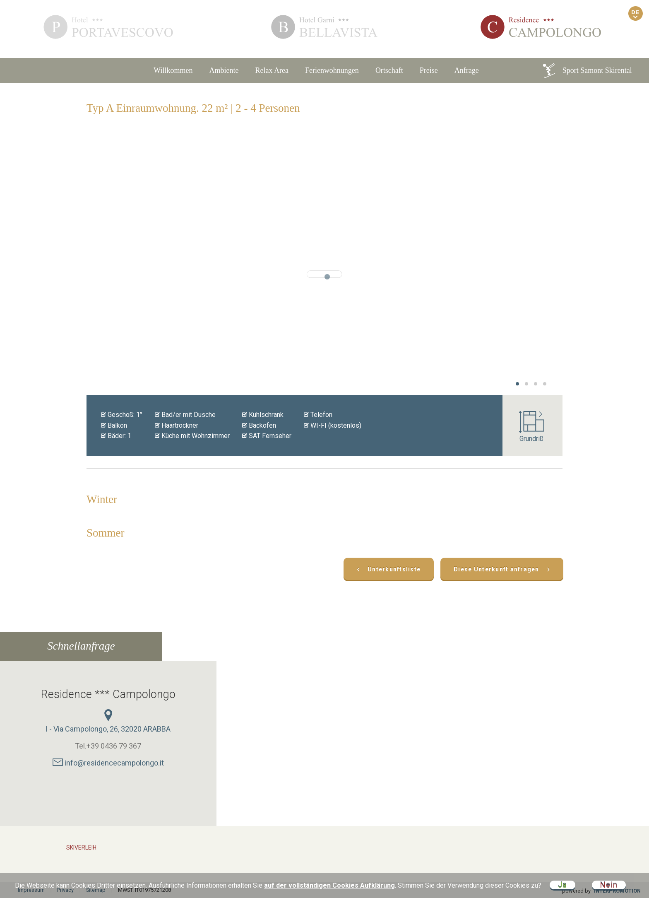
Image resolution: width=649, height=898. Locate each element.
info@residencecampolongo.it (108, 762)
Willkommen (173, 70)
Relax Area (271, 70)
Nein (609, 885)
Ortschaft (389, 70)
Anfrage (466, 70)
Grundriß (531, 427)
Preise (429, 70)
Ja (562, 885)
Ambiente (223, 70)
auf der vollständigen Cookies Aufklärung (329, 885)
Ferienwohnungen (332, 70)
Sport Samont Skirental (587, 70)
